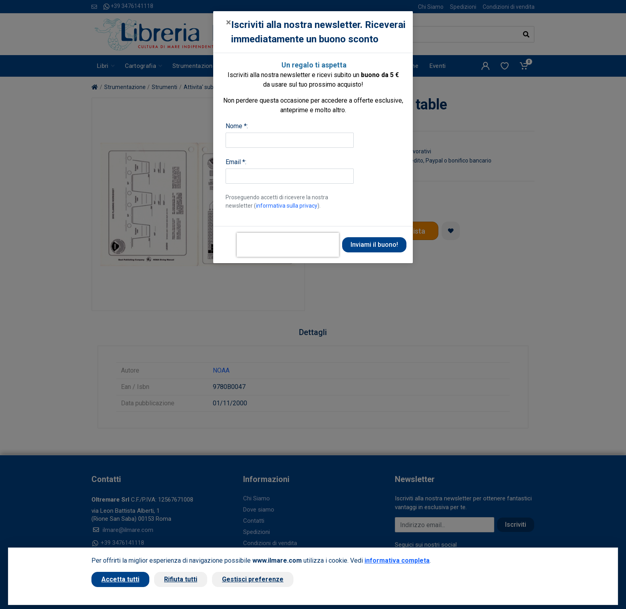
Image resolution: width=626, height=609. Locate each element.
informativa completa (397, 560)
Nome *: (237, 126)
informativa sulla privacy (286, 205)
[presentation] (288, 245)
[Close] (229, 22)
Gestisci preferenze (252, 579)
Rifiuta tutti (180, 579)
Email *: (236, 162)
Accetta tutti (120, 579)
